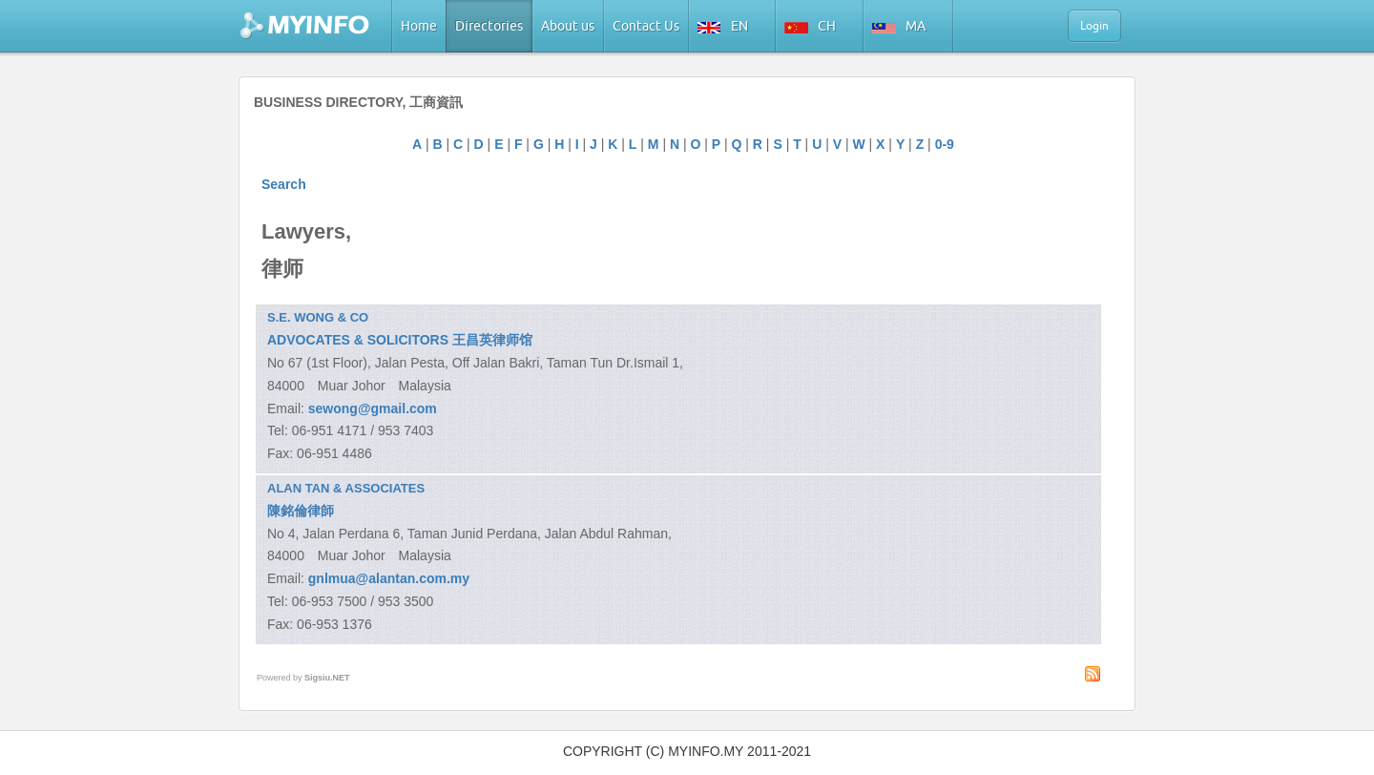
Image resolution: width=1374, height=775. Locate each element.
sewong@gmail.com (372, 408)
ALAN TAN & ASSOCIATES (346, 488)
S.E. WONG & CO (317, 317)
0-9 (944, 144)
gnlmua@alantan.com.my (388, 578)
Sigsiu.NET (327, 677)
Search (283, 184)
